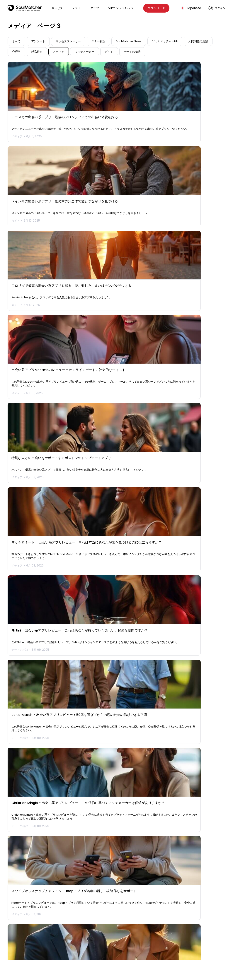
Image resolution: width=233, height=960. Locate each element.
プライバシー (158, 913)
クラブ (94, 8)
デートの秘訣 (132, 52)
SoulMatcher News (128, 41)
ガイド (109, 52)
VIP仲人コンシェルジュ (73, 919)
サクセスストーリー (68, 41)
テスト (76, 8)
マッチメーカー (84, 52)
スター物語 (98, 41)
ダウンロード (156, 8)
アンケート (38, 41)
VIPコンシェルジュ (121, 8)
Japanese (194, 8)
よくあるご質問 (114, 919)
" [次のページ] (147, 880)
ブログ (63, 924)
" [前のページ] (85, 880)
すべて (16, 41)
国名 (107, 924)
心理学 (16, 52)
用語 (153, 919)
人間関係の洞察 (198, 41)
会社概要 (110, 913)
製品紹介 (36, 52)
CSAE (153, 924)
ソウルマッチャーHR (165, 41)
